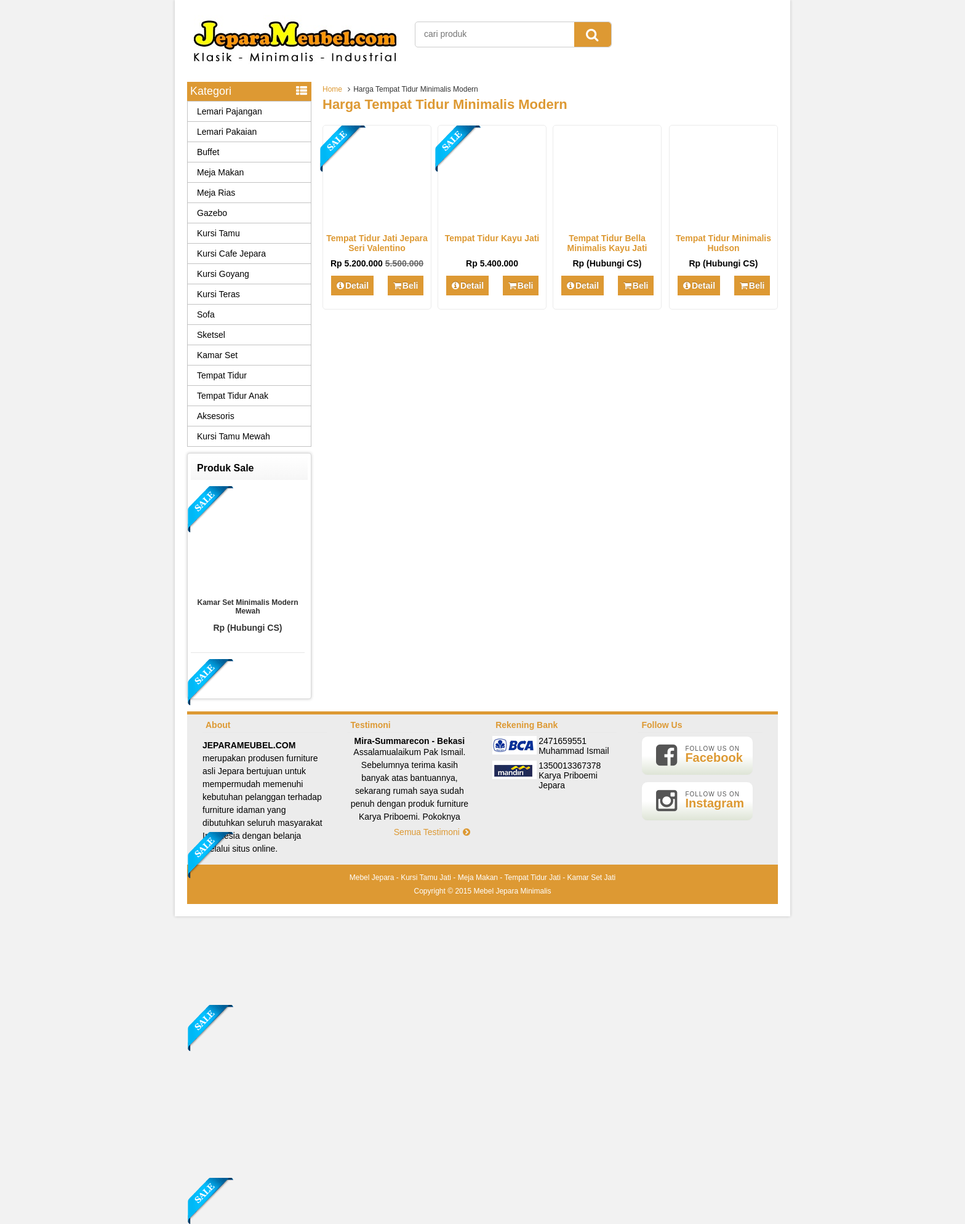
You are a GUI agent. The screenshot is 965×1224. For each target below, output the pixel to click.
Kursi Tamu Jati (426, 877)
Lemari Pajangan (229, 111)
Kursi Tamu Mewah (233, 436)
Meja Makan (220, 172)
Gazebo (212, 213)
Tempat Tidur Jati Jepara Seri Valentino (376, 243)
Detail (352, 285)
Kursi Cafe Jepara (231, 253)
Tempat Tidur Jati (532, 877)
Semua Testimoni (432, 832)
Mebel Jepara (372, 877)
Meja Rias (216, 193)
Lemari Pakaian (227, 132)
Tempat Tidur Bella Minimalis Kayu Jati (607, 243)
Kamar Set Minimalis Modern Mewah (247, 606)
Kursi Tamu (218, 233)
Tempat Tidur (222, 375)
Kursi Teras (218, 294)
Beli (405, 285)
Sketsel (211, 335)
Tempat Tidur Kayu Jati (492, 238)
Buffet (208, 152)
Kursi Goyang (223, 274)
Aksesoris (215, 416)
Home (332, 89)
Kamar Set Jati (591, 877)
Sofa (206, 314)
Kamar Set (217, 355)
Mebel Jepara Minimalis (512, 891)
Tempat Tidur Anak (232, 396)
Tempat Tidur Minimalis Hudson (723, 243)
